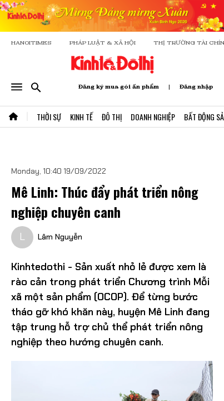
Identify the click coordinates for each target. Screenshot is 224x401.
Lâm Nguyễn (60, 237)
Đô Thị (112, 117)
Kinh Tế (81, 117)
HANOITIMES (31, 42)
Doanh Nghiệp (153, 117)
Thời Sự (49, 117)
